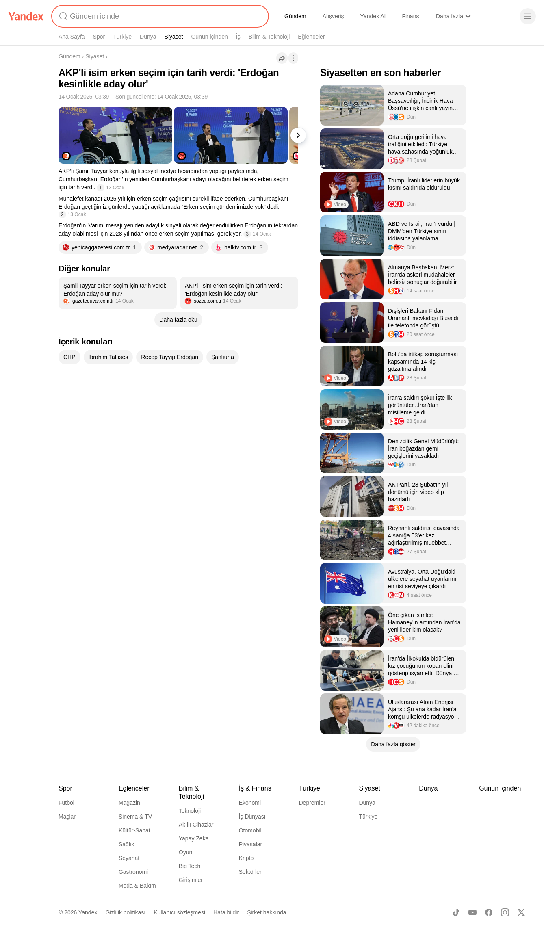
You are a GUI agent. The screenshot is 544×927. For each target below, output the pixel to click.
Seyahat (129, 858)
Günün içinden (209, 36)
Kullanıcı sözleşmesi (179, 912)
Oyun (185, 852)
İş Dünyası (252, 816)
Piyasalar (250, 844)
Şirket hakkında (266, 912)
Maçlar (67, 816)
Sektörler (250, 872)
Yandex (87, 912)
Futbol (66, 802)
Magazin (129, 802)
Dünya (148, 36)
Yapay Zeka (194, 838)
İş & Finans (255, 788)
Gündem (295, 16)
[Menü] (528, 16)
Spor (99, 36)
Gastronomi (133, 872)
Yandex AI (373, 16)
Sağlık (126, 844)
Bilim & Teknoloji (269, 36)
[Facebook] (489, 912)
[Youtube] (472, 912)
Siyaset (174, 36)
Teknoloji (190, 811)
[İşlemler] (293, 58)
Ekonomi (250, 802)
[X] (521, 912)
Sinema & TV (135, 816)
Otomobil (250, 830)
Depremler (312, 802)
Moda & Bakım (137, 885)
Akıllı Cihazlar (196, 824)
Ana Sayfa (72, 36)
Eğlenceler (311, 36)
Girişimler (191, 880)
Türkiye (122, 36)
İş (238, 36)
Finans (410, 16)
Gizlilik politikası (125, 912)
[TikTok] (456, 912)
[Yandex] (26, 16)
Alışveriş (333, 16)
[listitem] (118, 293)
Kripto (246, 858)
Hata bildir (226, 912)
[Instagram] (505, 912)
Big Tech (189, 866)
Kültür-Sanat (134, 830)
